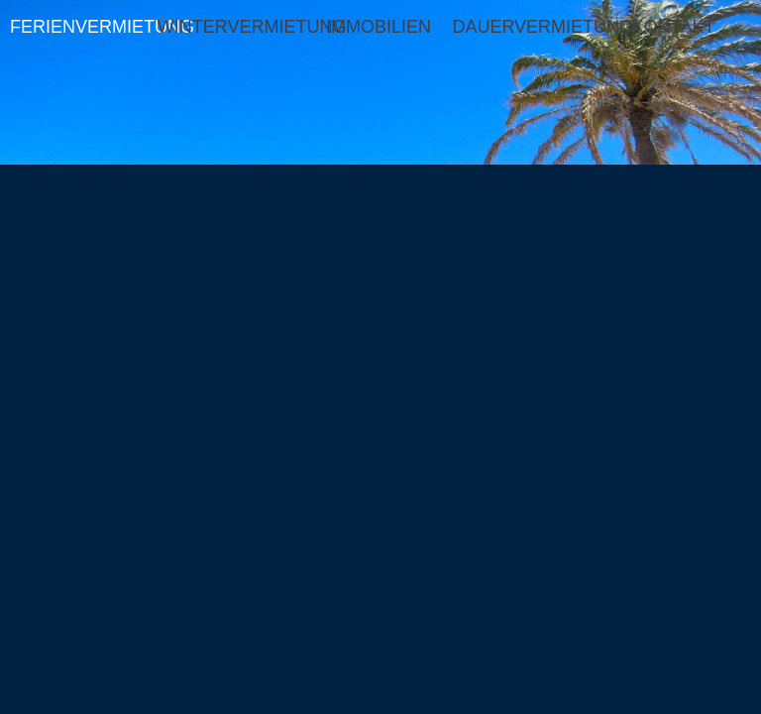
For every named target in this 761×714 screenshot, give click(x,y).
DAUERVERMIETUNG (525, 27)
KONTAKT (673, 27)
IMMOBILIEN (378, 27)
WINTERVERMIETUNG (231, 27)
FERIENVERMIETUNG (84, 27)
